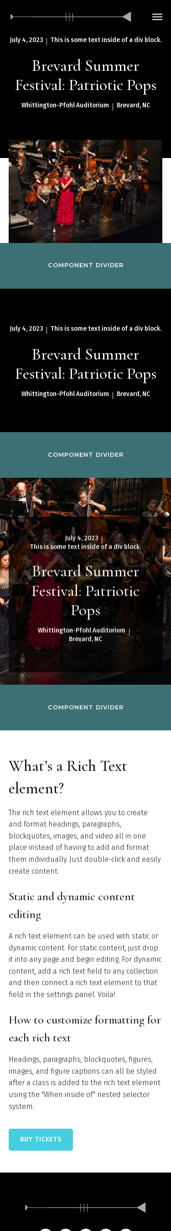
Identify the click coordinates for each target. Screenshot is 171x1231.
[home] (71, 17)
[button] (157, 16)
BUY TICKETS (41, 1139)
